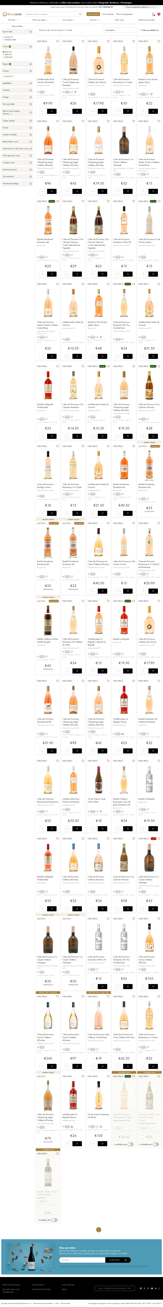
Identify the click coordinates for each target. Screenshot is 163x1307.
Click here (80, 7)
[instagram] (148, 1288)
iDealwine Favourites (147, 20)
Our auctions (69, 20)
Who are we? (68, 1285)
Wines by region (40, 20)
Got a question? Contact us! (115, 1288)
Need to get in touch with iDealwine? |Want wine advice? (82, 7)
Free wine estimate (11, 1285)
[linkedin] (156, 1288)
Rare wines (119, 20)
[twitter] (144, 1288)
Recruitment (38, 1285)
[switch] (130, 1144)
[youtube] (152, 1288)
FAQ (57, 1303)
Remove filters (17, 26)
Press (64, 1289)
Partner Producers (41, 1289)
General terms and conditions (43, 1303)
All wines (13, 20)
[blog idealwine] (159, 1288)
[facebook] (141, 1288)
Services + (95, 20)
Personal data (65, 1303)
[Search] (53, 14)
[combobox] (153, 7)
